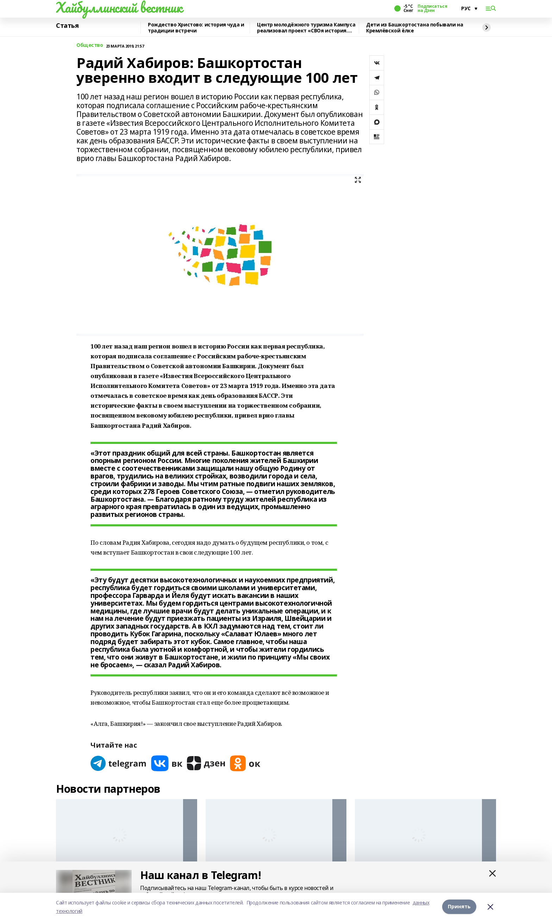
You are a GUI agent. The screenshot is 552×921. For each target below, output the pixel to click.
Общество (89, 45)
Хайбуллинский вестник (119, 7)
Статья (67, 26)
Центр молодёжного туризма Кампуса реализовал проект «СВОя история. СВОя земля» (306, 27)
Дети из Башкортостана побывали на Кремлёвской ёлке (414, 27)
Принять (459, 906)
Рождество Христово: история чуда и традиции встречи (196, 27)
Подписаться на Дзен (432, 8)
